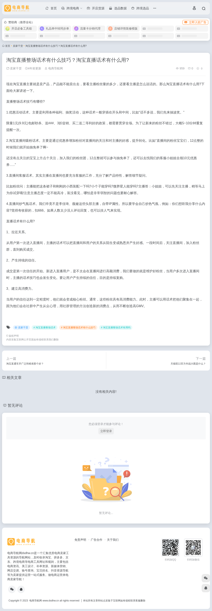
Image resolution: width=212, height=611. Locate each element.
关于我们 (113, 539)
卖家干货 (18, 45)
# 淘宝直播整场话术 (44, 327)
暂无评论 (15, 405)
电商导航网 (54, 68)
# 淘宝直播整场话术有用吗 (115, 327)
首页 (7, 45)
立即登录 (106, 431)
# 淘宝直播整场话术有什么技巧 (78, 327)
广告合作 (96, 539)
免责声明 (80, 539)
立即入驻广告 (195, 22)
